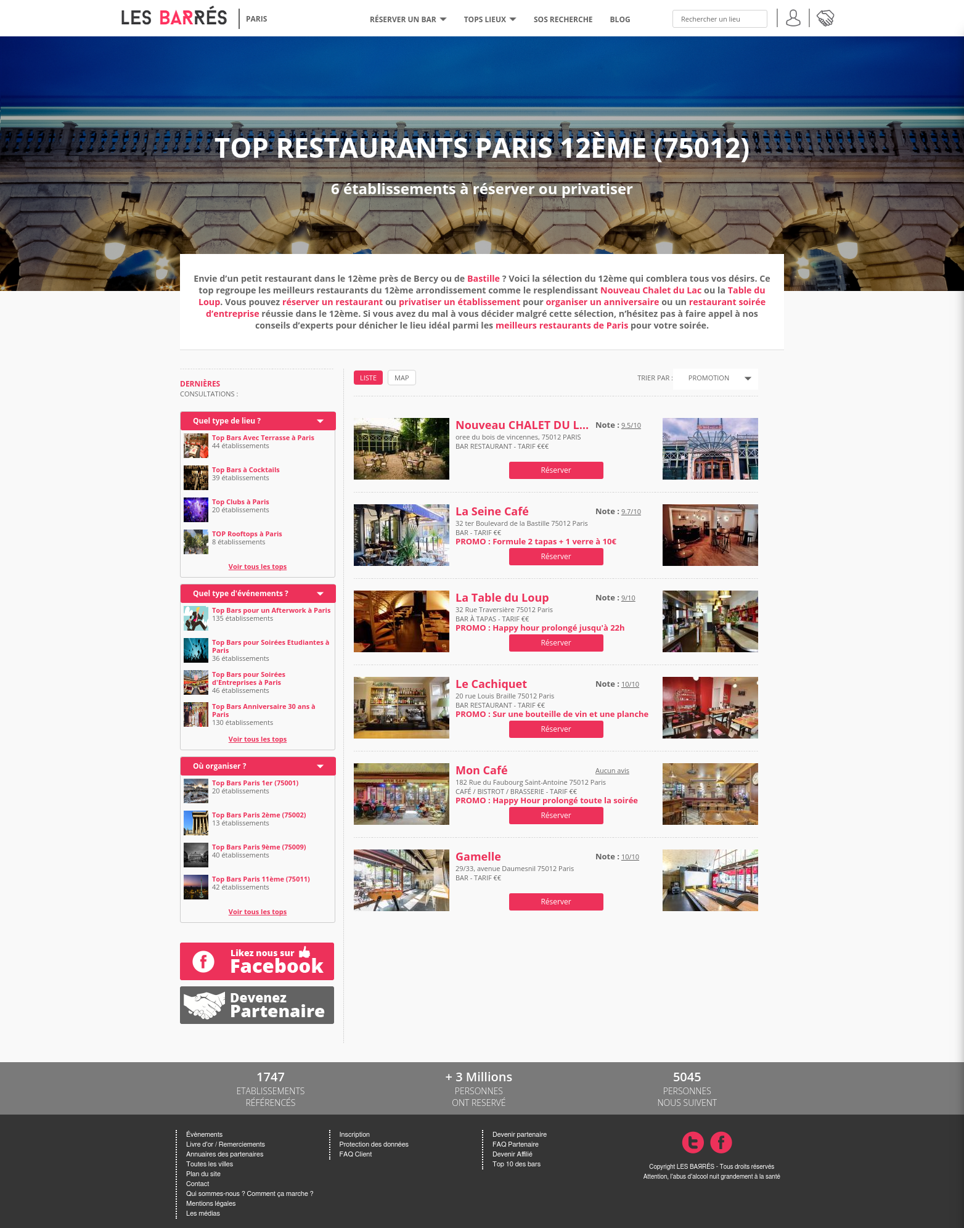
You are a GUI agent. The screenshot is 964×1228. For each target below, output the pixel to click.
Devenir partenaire (519, 1134)
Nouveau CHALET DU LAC (522, 425)
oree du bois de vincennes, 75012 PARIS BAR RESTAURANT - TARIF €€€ (518, 446)
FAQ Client (356, 1154)
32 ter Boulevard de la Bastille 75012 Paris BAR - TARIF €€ (535, 532)
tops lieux (490, 19)
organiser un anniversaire (603, 302)
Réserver (556, 470)
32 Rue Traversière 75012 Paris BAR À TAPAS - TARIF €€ (540, 618)
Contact (197, 1184)
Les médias (203, 1213)
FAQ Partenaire (515, 1144)
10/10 (630, 684)
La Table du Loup (502, 598)
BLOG (620, 19)
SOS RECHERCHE (563, 19)
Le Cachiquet (491, 684)
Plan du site (203, 1174)
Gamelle (478, 856)
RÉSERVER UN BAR (408, 19)
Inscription (355, 1134)
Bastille (483, 278)
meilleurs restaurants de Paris (562, 325)
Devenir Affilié (512, 1154)
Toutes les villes (209, 1164)
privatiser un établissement (461, 302)
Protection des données (374, 1144)
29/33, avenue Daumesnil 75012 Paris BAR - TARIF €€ (514, 873)
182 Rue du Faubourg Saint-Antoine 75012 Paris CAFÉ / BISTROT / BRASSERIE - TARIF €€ (546, 791)
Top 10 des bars (516, 1164)
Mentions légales (210, 1203)
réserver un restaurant (332, 302)
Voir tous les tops (258, 566)
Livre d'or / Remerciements (225, 1144)
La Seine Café (492, 511)
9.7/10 (631, 511)
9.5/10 (631, 425)
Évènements (204, 1134)
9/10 (628, 597)
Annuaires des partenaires (224, 1154)
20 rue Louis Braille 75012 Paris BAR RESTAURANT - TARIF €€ (551, 705)
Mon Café (481, 770)
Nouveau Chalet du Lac (650, 290)
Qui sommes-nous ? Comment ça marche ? (250, 1193)
